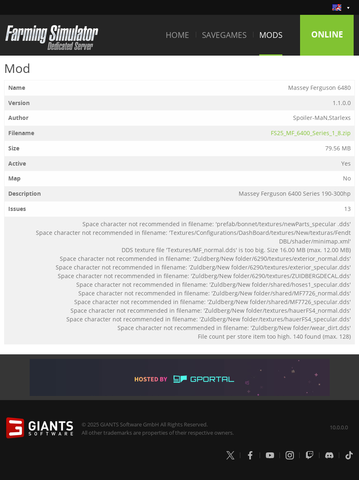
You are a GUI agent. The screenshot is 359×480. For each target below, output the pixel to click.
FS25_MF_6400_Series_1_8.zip (311, 133)
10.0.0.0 (339, 427)
